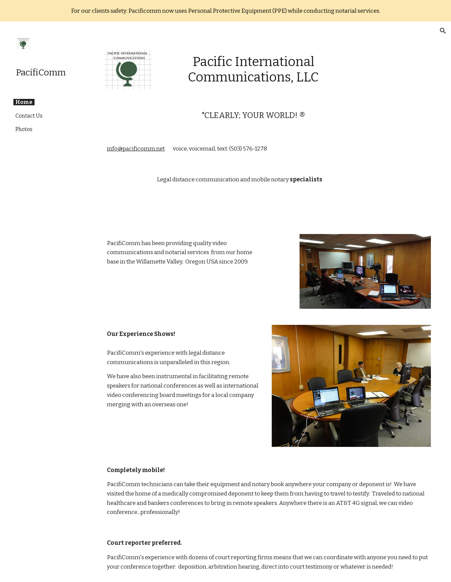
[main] (253, 70)
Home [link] (24, 102)
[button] (443, 31)
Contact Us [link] (29, 116)
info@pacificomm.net (136, 148)
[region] (225, 10)
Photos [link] (24, 129)
